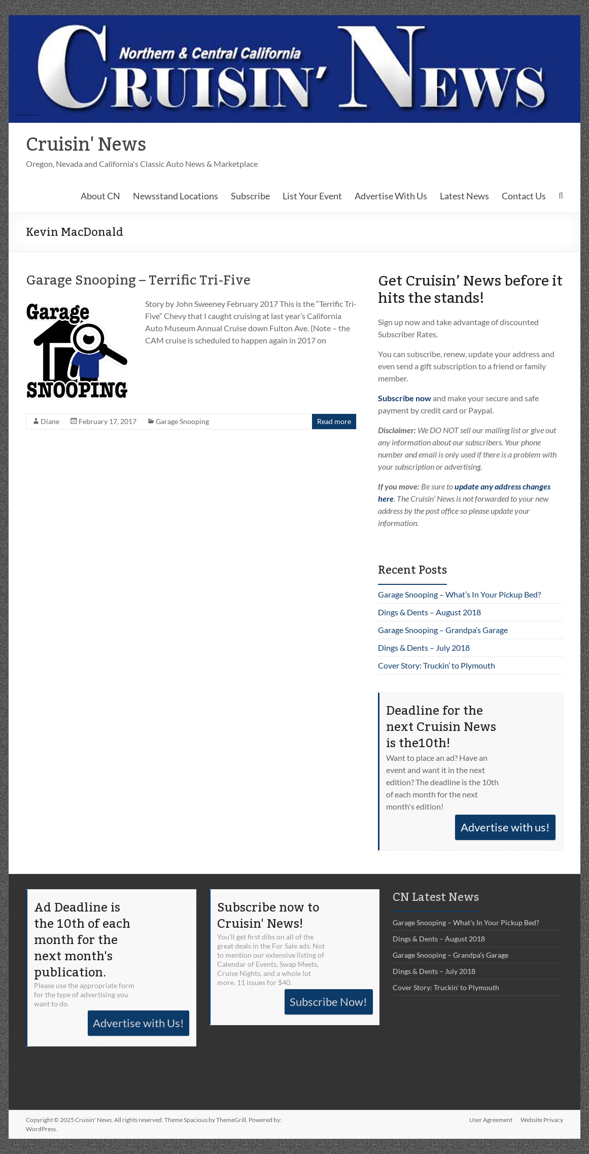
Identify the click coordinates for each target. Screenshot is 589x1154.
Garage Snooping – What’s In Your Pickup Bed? (459, 594)
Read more (334, 421)
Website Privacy (542, 1120)
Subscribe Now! (328, 1001)
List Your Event (312, 195)
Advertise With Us (391, 195)
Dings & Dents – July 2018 (424, 647)
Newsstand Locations (175, 195)
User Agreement (490, 1120)
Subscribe (250, 195)
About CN (100, 195)
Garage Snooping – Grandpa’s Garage (443, 630)
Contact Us (524, 195)
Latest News (464, 195)
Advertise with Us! (138, 1023)
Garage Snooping (182, 421)
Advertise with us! (505, 827)
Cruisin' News (86, 145)
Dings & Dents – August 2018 (429, 612)
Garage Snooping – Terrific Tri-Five (138, 280)
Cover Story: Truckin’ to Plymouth (436, 665)
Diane (50, 421)
